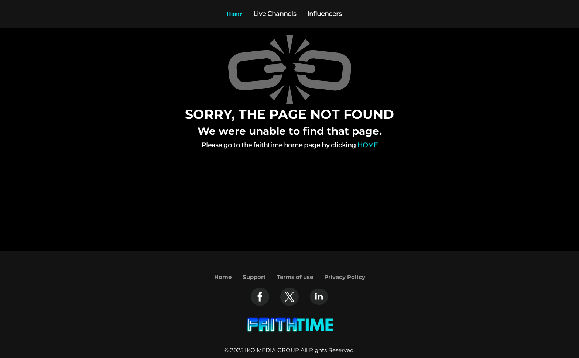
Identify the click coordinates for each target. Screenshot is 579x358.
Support (254, 276)
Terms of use (295, 276)
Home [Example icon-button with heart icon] (234, 13)
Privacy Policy (344, 276)
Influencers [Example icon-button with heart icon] (324, 13)
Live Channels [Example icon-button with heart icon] (274, 13)
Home (367, 145)
